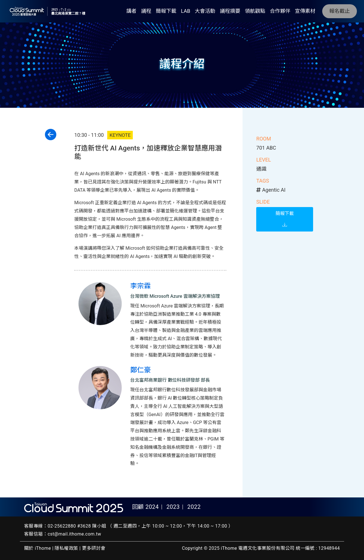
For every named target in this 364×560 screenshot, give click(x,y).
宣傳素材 (305, 11)
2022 (194, 506)
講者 (131, 11)
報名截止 (339, 11)
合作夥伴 (280, 11)
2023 (173, 506)
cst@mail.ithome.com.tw (74, 534)
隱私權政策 (66, 548)
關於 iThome (37, 548)
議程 (146, 11)
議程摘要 (230, 11)
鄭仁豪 (140, 370)
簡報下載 (166, 11)
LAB (185, 11)
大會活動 (205, 11)
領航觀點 (255, 11)
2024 (152, 506)
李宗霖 (140, 286)
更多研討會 (93, 548)
